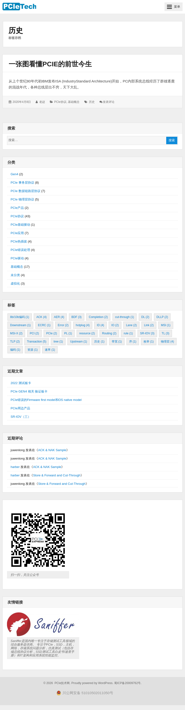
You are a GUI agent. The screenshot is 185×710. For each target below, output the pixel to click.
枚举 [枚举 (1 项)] (149, 341)
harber (15, 467)
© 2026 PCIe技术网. (57, 683)
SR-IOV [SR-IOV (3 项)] (147, 333)
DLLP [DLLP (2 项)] (162, 317)
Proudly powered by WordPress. (92, 683)
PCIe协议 (60, 102)
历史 (92, 102)
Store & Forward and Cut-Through (56, 475)
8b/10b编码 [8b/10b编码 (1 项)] (19, 317)
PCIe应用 (17, 233)
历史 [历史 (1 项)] (99, 341)
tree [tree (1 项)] (58, 341)
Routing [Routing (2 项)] (109, 333)
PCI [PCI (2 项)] (34, 333)
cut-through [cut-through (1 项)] (124, 317)
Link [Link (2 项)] (149, 325)
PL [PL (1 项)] (68, 333)
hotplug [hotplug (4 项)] (83, 325)
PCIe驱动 (17, 258)
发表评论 (108, 102)
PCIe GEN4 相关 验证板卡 (29, 391)
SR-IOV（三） (21, 416)
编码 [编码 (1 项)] (15, 349)
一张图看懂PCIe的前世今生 (50, 64)
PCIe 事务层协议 (22, 182)
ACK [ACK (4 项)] (41, 317)
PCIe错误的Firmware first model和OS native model (46, 400)
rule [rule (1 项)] (128, 333)
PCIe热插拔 (19, 241)
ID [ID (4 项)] (100, 325)
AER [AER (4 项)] (59, 317)
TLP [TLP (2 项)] (15, 341)
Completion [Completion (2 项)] (98, 317)
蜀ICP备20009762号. (128, 683)
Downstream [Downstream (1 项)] (20, 325)
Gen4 (14, 174)
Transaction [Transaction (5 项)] (36, 341)
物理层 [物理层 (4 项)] (167, 341)
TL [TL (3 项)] (165, 333)
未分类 (15, 275)
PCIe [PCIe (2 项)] (51, 333)
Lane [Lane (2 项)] (131, 325)
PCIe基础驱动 (20, 224)
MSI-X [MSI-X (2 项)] (16, 333)
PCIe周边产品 (20, 408)
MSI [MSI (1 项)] (165, 325)
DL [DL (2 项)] (145, 317)
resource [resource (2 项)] (87, 333)
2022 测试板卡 (21, 383)
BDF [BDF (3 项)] (77, 317)
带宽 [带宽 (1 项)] (117, 341)
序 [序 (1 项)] (132, 341)
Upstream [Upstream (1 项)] (78, 341)
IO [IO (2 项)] (115, 325)
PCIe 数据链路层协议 (25, 191)
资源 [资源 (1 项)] (32, 349)
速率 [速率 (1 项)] (50, 349)
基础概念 (73, 102)
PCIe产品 (17, 208)
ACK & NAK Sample (52, 450)
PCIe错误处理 (20, 250)
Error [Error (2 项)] (63, 325)
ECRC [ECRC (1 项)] (44, 325)
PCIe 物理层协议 (22, 199)
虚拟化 (15, 283)
